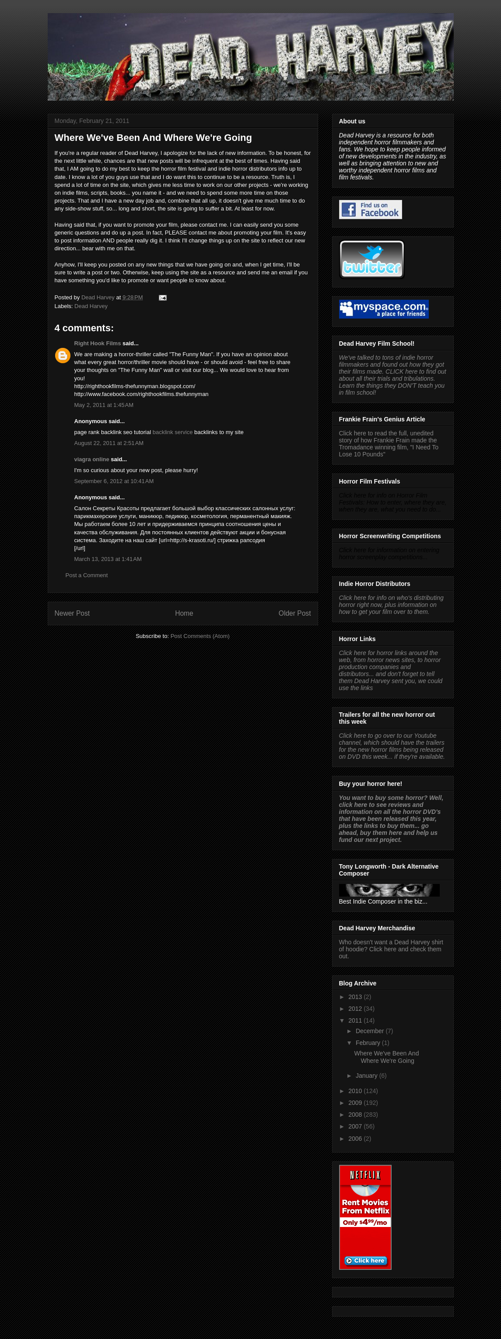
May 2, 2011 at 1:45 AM (104, 405)
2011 (356, 1020)
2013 (356, 996)
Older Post (295, 613)
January (367, 1075)
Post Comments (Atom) (200, 636)
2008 (356, 1114)
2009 (356, 1102)
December (370, 1030)
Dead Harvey (91, 306)
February (369, 1042)
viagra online (91, 459)
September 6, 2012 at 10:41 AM (114, 481)
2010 (356, 1090)
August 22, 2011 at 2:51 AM (109, 443)
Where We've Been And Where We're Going (386, 1057)
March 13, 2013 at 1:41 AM (108, 559)
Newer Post (72, 613)
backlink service (173, 432)
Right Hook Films (97, 343)
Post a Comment (87, 575)
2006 (356, 1138)
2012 (356, 1008)
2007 (356, 1126)
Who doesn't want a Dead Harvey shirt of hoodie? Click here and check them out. (391, 949)
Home (184, 613)
